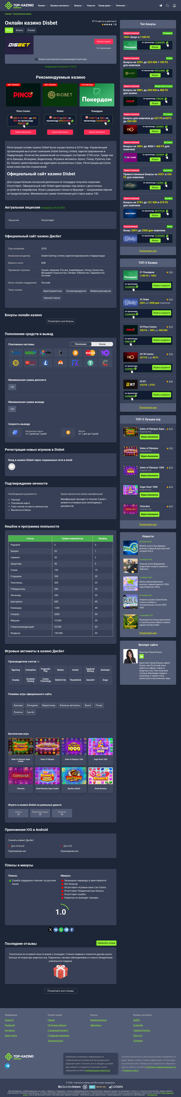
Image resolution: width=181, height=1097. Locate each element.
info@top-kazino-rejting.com (97, 1071)
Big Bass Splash (74, 778)
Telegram (160, 5)
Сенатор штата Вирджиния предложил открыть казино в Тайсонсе (153, 569)
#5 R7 (143, 384)
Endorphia (138, 1025)
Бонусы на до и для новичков (145, 206)
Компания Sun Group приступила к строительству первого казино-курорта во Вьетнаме (155, 625)
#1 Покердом (147, 275)
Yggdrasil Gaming (141, 1030)
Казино (41, 5)
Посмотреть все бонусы (61, 321)
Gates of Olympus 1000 (74, 749)
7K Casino (168, 116)
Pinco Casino (23, 111)
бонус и (136, 37)
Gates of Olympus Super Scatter (20, 750)
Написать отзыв (106, 943)
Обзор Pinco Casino (163, 87)
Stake (169, 229)
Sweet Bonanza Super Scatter (47, 778)
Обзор (9, 30)
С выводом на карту (58, 1030)
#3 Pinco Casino (148, 330)
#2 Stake (144, 302)
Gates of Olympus (47, 749)
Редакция (10, 1025)
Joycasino (168, 173)
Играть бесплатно (23, 132)
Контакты (10, 1030)
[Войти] (173, 5)
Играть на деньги (161, 289)
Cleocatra (20, 778)
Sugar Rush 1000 (100, 749)
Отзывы (33, 30)
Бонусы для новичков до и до (147, 121)
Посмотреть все (148, 410)
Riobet (60, 111)
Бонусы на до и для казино (145, 92)
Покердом (97, 111)
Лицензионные (55, 1041)
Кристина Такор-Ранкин (150, 655)
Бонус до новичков (144, 233)
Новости (91, 5)
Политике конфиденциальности (161, 1067)
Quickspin (138, 1041)
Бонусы (77, 5)
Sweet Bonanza (100, 778)
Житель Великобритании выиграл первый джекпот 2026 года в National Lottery (154, 587)
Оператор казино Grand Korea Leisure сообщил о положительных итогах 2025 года (153, 607)
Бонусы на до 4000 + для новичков (146, 149)
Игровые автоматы (59, 5)
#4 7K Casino (146, 357)
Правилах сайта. (131, 1071)
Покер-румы (105, 5)
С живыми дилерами (58, 1036)
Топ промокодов (103, 48)
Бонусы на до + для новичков (145, 64)
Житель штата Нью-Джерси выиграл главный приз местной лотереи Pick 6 (154, 552)
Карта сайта (11, 1036)
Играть (155, 47)
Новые (51, 1020)
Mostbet (168, 201)
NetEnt (136, 1020)
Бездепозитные (98, 1020)
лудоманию (152, 1095)
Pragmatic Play (145, 435)
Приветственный (131, 33)
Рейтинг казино (104, 41)
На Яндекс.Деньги (57, 1025)
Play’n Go (137, 1036)
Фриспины (95, 1025)
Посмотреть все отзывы (60, 991)
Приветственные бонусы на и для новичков (147, 178)
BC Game (168, 144)
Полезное (120, 5)
